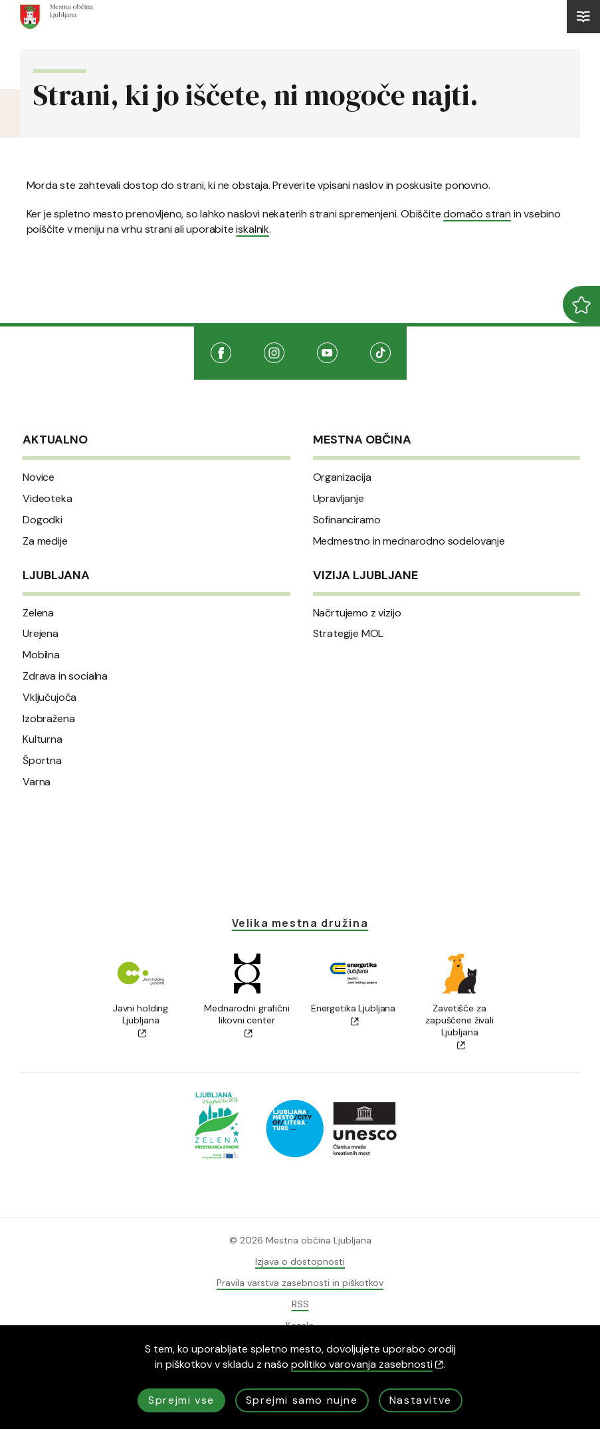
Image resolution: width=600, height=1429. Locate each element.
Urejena (40, 633)
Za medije (45, 541)
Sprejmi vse (181, 1400)
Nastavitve (420, 1400)
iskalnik (252, 229)
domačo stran (477, 214)
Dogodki (42, 520)
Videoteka (47, 498)
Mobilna (41, 655)
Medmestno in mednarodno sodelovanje (409, 541)
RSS (300, 1304)
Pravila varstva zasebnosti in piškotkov (300, 1283)
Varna (36, 782)
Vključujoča (49, 697)
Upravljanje (338, 498)
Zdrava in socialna (65, 676)
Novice (38, 477)
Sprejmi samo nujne (302, 1400)
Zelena (38, 613)
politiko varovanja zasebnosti (367, 1364)
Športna (42, 760)
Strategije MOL (348, 633)
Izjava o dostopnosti (300, 1261)
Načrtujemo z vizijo (357, 613)
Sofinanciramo (347, 520)
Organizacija (342, 477)
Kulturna (42, 739)
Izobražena (48, 718)
